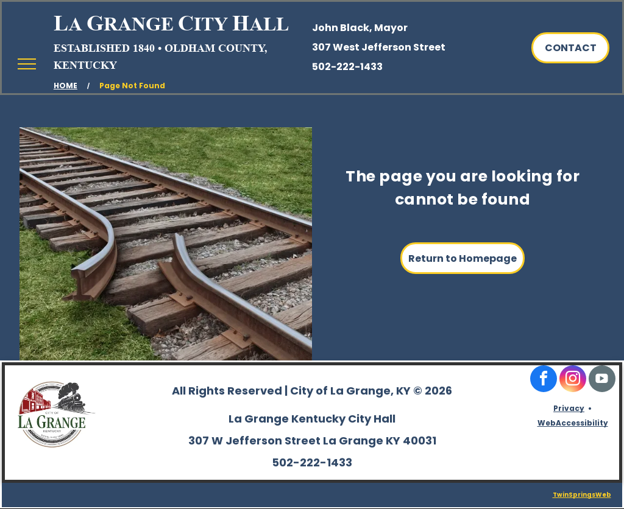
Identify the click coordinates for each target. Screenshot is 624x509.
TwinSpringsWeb (582, 494)
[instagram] (572, 380)
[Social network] (602, 380)
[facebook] (543, 380)
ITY (211, 24)
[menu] (27, 64)
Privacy (568, 408)
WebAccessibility (572, 423)
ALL (269, 24)
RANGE (139, 24)
